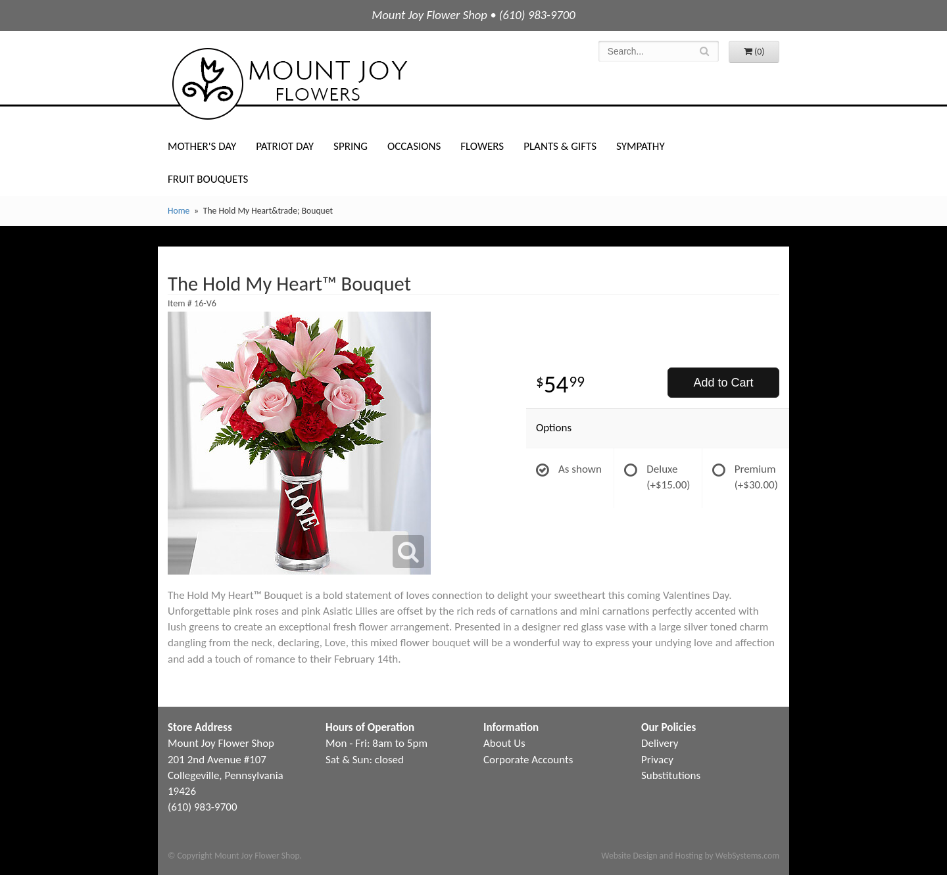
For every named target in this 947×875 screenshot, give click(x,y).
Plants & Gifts (559, 146)
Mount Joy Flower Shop (289, 84)
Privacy (657, 760)
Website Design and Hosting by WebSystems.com (690, 855)
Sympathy (640, 146)
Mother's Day (202, 146)
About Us (504, 743)
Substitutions (670, 775)
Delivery (659, 743)
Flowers (482, 146)
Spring (350, 146)
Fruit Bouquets (208, 179)
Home (178, 210)
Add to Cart (723, 382)
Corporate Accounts (528, 760)
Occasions (414, 146)
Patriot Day (285, 146)
